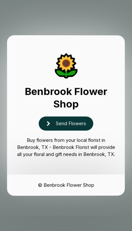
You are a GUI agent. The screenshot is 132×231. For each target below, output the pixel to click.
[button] (66, 124)
